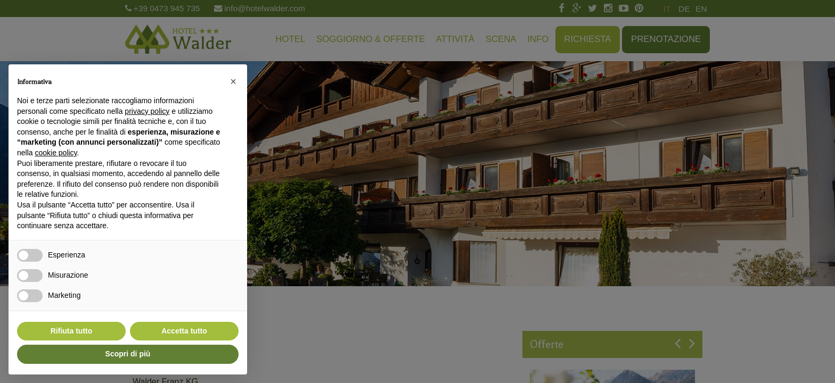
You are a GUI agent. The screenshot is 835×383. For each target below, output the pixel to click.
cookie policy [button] (56, 152)
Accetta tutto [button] (184, 331)
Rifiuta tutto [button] (72, 331)
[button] (233, 81)
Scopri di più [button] (128, 353)
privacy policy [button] (147, 111)
